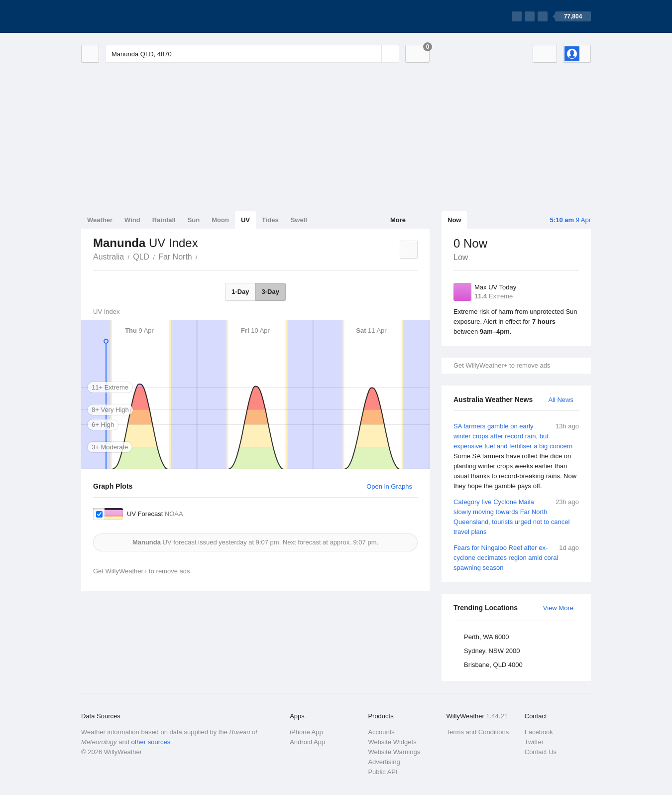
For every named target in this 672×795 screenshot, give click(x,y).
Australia (108, 257)
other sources (150, 742)
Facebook (539, 732)
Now (454, 220)
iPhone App (306, 732)
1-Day (240, 291)
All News (560, 399)
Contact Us (541, 752)
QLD (141, 257)
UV (245, 220)
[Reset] (373, 54)
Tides (270, 220)
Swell (299, 220)
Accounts (381, 732)
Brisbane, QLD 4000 (493, 664)
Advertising (384, 762)
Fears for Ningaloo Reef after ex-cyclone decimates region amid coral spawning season (516, 557)
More (398, 220)
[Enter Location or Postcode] (252, 54)
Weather (99, 220)
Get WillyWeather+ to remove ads (501, 365)
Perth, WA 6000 (486, 637)
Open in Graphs (389, 486)
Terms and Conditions (478, 732)
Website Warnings (394, 752)
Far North (175, 257)
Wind (132, 220)
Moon (220, 220)
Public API (382, 772)
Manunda (203, 256)
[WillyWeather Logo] (128, 16)
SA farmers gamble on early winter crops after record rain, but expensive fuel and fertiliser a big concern (516, 456)
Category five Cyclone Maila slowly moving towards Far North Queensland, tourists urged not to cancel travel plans (516, 516)
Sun (194, 220)
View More (558, 608)
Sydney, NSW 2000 (492, 651)
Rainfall (164, 220)
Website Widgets (392, 742)
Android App (307, 742)
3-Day (270, 291)
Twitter (534, 742)
